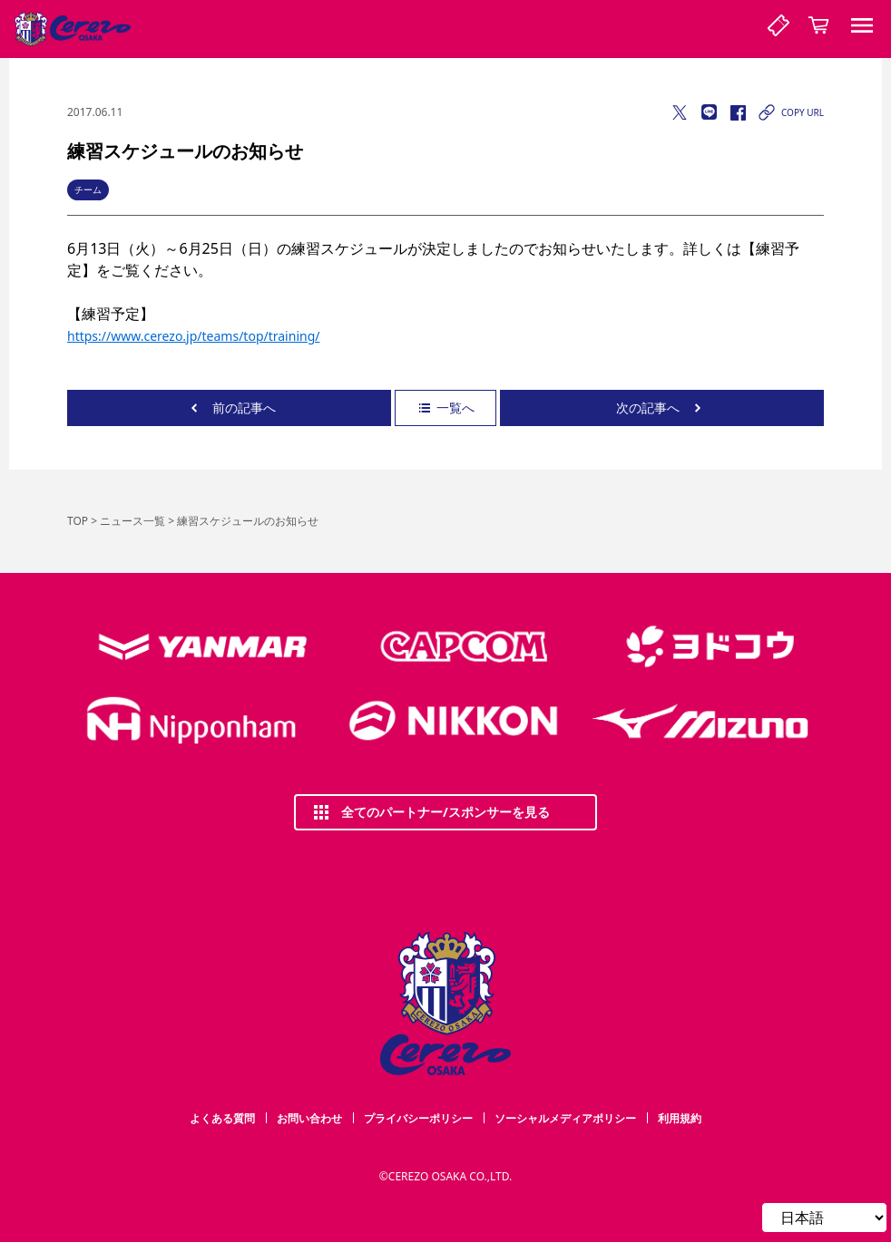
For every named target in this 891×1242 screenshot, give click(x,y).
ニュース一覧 (132, 521)
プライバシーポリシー (418, 1118)
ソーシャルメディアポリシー (565, 1118)
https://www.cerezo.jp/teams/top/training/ (193, 335)
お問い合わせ (309, 1118)
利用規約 (679, 1118)
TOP (77, 521)
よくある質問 (222, 1118)
